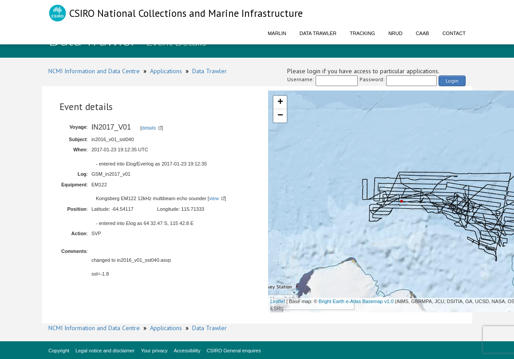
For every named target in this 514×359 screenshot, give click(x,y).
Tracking (362, 33)
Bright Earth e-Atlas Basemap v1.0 (356, 301)
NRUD (395, 33)
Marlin (277, 33)
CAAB (422, 33)
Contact (454, 33)
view (214, 198)
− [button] (280, 115)
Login (452, 80)
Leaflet (277, 301)
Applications (166, 71)
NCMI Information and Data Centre (94, 71)
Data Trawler (318, 33)
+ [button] (280, 102)
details (149, 127)
